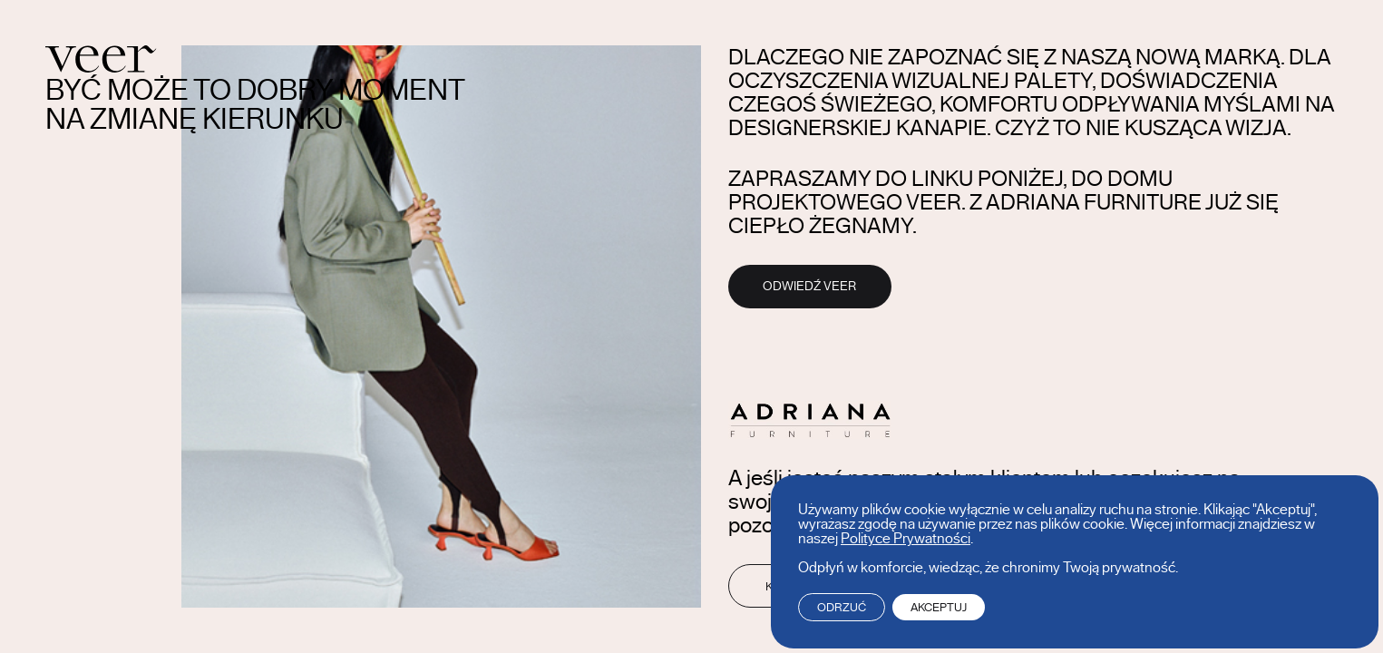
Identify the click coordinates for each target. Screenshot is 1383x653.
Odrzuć (841, 607)
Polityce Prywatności (905, 538)
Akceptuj (939, 607)
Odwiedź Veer (809, 286)
